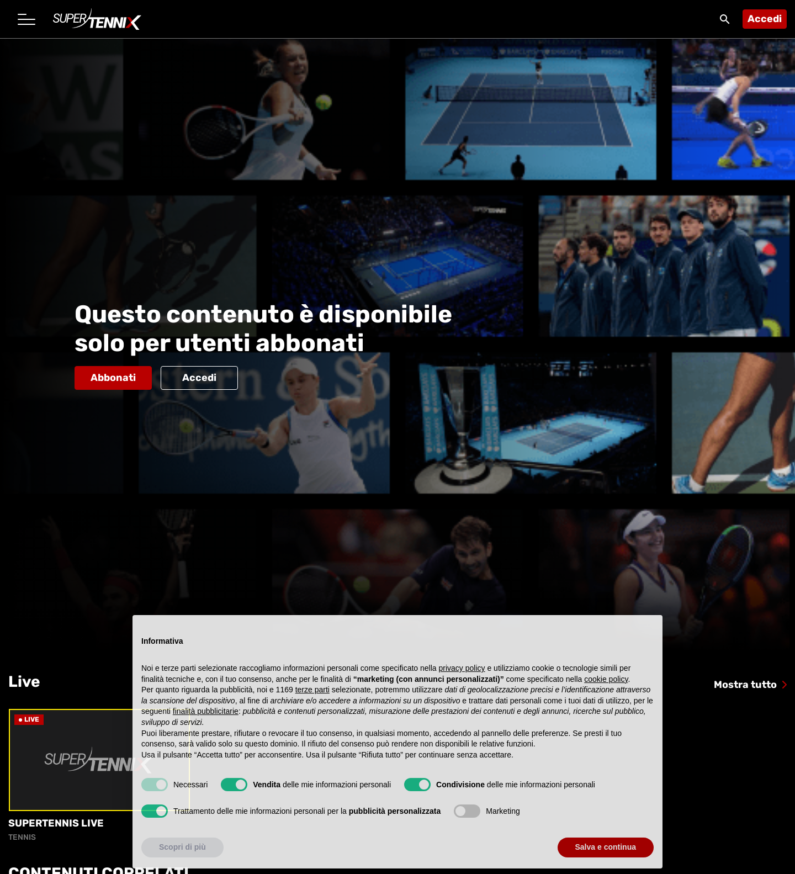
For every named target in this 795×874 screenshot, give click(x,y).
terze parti (312, 699)
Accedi (765, 19)
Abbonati (113, 378)
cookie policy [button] (606, 689)
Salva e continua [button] (605, 857)
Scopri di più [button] (182, 857)
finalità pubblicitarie (206, 721)
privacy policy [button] (462, 678)
